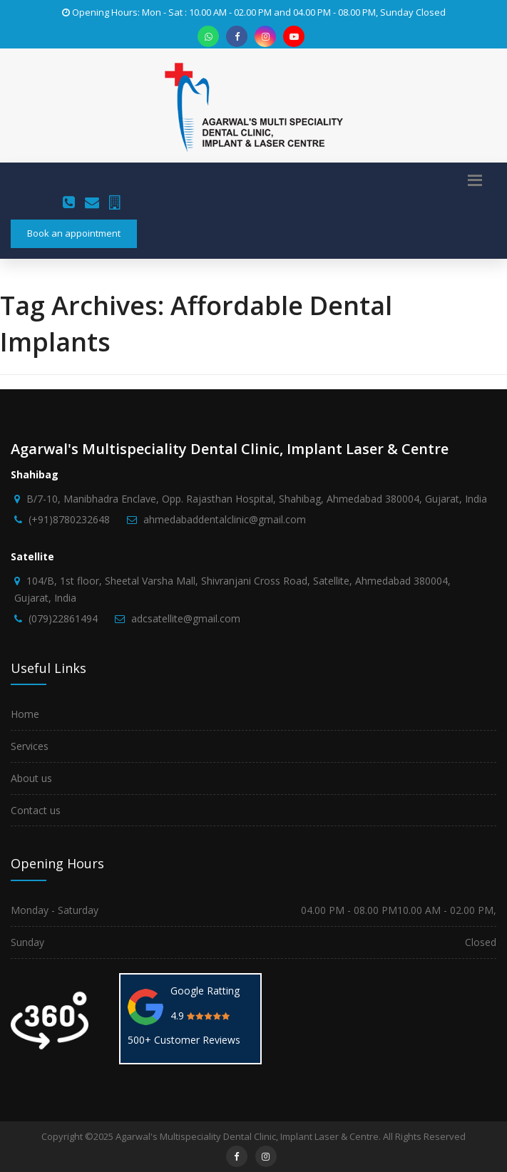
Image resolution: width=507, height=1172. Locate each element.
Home (25, 714)
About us (31, 778)
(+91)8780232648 (69, 519)
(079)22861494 (63, 618)
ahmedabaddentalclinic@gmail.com (224, 519)
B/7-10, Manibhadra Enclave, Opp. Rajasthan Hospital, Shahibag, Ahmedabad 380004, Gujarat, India (256, 498)
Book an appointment (74, 233)
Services (29, 746)
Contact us (36, 810)
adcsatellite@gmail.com (185, 618)
